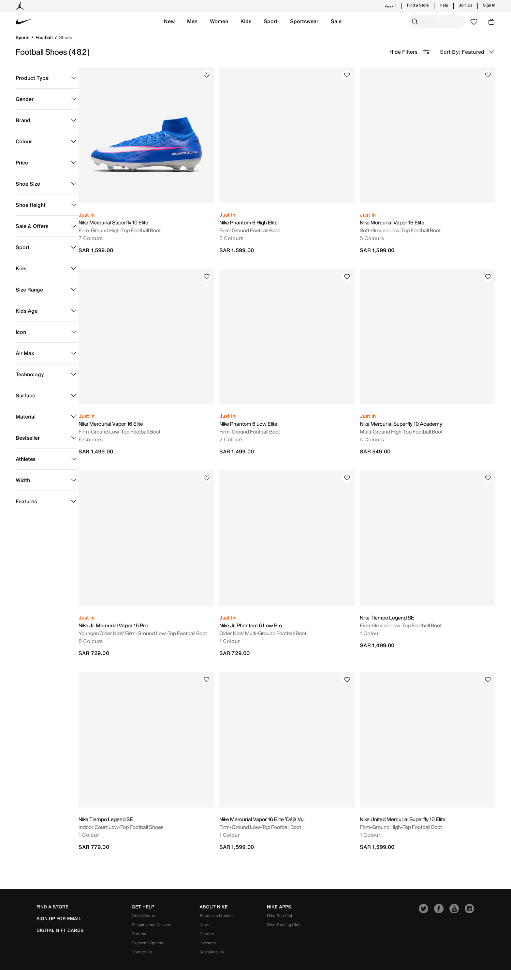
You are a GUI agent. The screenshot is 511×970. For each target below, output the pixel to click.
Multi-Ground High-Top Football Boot (405, 423)
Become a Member (216, 898)
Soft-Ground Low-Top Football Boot (404, 226)
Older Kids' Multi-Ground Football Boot (271, 620)
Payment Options (147, 926)
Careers (206, 917)
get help (143, 890)
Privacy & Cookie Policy (452, 956)
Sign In (489, 5)
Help (444, 5)
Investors (207, 926)
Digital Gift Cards (59, 913)
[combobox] (436, 21)
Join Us (465, 5)
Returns (139, 917)
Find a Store (418, 5)
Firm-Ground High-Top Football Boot (132, 226)
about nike (213, 890)
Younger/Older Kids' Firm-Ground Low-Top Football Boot (155, 620)
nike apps (279, 890)
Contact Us (142, 935)
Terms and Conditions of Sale (350, 956)
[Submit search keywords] (414, 21)
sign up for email (58, 902)
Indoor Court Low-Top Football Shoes (133, 810)
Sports (23, 37)
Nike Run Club (280, 898)
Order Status (143, 898)
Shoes (65, 37)
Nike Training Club (283, 907)
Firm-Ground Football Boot (258, 226)
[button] (169, 21)
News (204, 907)
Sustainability (211, 935)
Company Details (403, 956)
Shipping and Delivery (151, 907)
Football (45, 37)
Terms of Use (300, 956)
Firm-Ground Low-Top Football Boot (132, 423)
